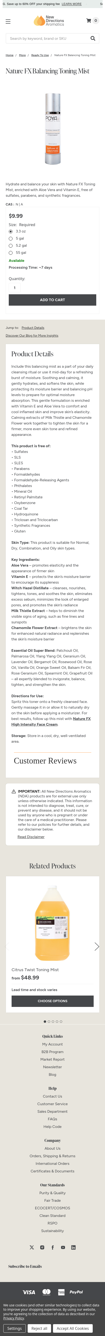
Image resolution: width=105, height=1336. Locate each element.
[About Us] (52, 1148)
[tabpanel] (52, 944)
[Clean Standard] (52, 1215)
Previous (7, 946)
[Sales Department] (52, 1111)
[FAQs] (52, 1119)
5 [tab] (61, 1021)
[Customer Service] (52, 1104)
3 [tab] (53, 1021)
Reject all (39, 1328)
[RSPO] (52, 1223)
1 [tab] (45, 1021)
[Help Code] (53, 1126)
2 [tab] (49, 1021)
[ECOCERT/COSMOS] (52, 1208)
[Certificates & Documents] (52, 1171)
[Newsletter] (52, 1067)
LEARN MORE (77, 4)
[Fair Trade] (52, 1200)
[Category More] (22, 55)
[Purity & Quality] (52, 1193)
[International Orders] (53, 1163)
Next (97, 946)
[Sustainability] (52, 1231)
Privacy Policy (13, 1318)
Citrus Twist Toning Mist (35, 969)
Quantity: (17, 278)
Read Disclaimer (31, 837)
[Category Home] (9, 55)
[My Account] (52, 1044)
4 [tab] (57, 1021)
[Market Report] (52, 1059)
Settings (14, 1328)
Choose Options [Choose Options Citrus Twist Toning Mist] (52, 1001)
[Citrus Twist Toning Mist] (53, 923)
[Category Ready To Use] (40, 55)
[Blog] (52, 1074)
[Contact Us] (52, 1096)
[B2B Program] (53, 1052)
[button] (93, 38)
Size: (22, 224)
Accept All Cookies (73, 1328)
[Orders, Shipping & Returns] (52, 1156)
